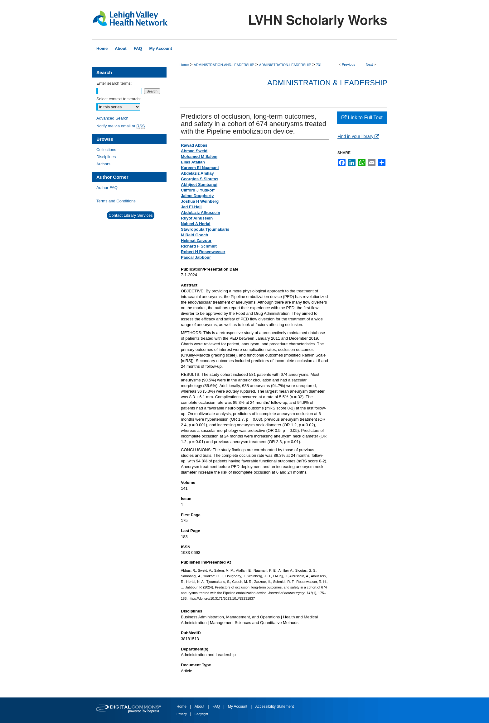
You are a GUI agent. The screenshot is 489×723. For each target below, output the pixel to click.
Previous (348, 64)
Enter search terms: (114, 83)
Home (184, 65)
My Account (238, 706)
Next (369, 64)
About (200, 706)
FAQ (216, 706)
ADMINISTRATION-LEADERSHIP (285, 65)
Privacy (182, 714)
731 (319, 65)
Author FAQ (107, 187)
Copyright (201, 714)
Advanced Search (112, 118)
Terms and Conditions (116, 201)
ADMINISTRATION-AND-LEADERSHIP (224, 65)
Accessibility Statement (274, 706)
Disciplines (106, 156)
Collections (106, 149)
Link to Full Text (361, 117)
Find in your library (358, 136)
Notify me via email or (120, 126)
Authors (103, 164)
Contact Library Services (131, 215)
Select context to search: (118, 99)
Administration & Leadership (327, 82)
